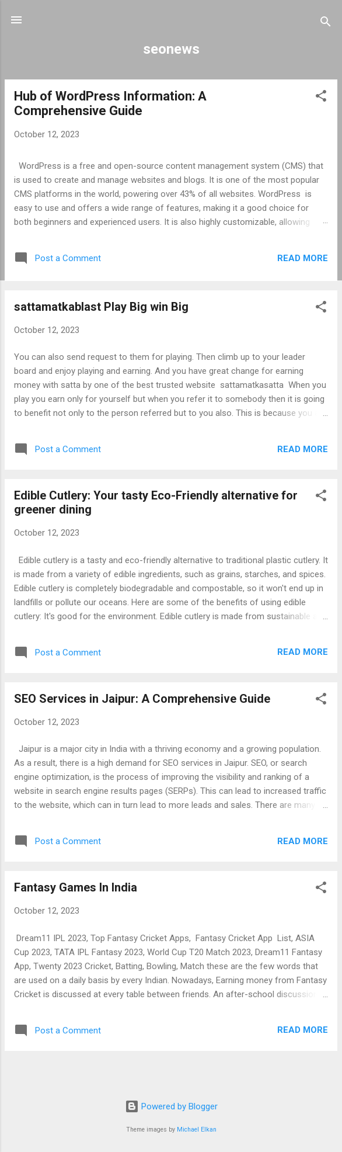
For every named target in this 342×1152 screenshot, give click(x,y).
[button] (321, 98)
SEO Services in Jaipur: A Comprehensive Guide (142, 699)
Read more (302, 258)
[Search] (326, 23)
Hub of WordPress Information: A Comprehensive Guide (110, 103)
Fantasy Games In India (75, 887)
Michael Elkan (197, 1129)
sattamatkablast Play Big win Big (101, 307)
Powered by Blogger (171, 1106)
